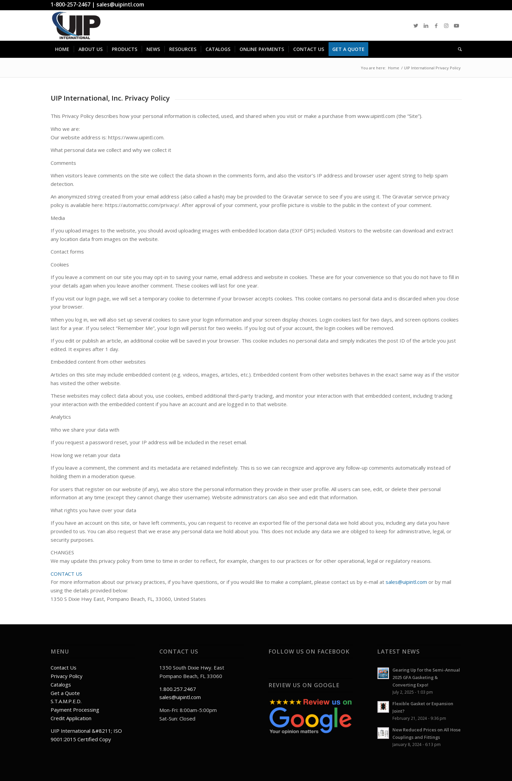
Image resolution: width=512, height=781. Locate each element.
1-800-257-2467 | (73, 4)
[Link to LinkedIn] (426, 25)
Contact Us (63, 667)
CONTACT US (66, 573)
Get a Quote (65, 693)
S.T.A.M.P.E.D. (66, 701)
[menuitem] (62, 49)
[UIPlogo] (76, 25)
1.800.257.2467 (177, 688)
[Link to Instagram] (446, 25)
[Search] (458, 49)
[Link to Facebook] (436, 25)
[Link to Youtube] (457, 25)
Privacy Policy (67, 676)
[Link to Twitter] (416, 25)
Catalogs (61, 684)
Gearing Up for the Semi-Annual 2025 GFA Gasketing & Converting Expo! (426, 677)
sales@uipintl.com (120, 4)
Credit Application (71, 718)
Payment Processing (75, 709)
